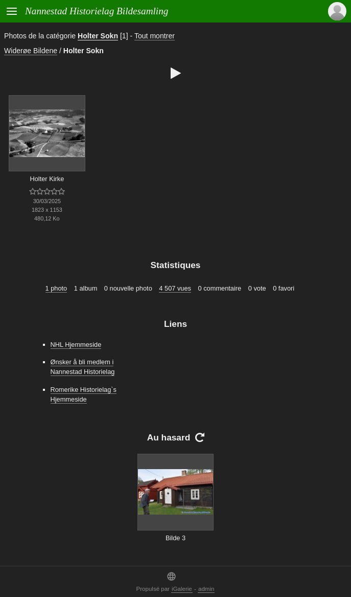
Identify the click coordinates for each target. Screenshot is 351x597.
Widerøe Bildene (30, 51)
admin (206, 589)
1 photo (56, 288)
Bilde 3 (175, 538)
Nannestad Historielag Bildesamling (96, 11)
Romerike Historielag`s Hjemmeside (83, 394)
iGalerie (182, 589)
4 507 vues (175, 288)
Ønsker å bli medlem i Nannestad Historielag (83, 366)
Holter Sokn (98, 36)
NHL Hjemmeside (76, 344)
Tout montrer (154, 36)
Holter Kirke (47, 179)
